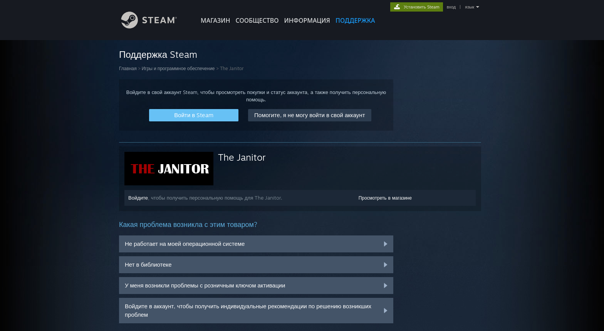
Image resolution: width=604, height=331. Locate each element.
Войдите (138, 198)
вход (451, 7)
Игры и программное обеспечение (178, 68)
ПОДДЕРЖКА (355, 20)
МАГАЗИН (215, 20)
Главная (128, 68)
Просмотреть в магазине (385, 198)
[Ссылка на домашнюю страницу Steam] (155, 26)
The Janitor (242, 157)
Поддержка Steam (158, 54)
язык (469, 7)
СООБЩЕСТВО (257, 20)
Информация (307, 20)
